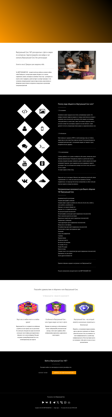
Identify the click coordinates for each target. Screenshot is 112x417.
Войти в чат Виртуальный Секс (64, 372)
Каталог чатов (43, 372)
